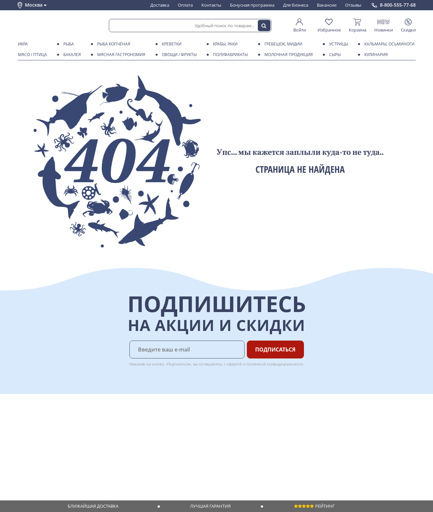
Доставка (159, 5)
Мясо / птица (31, 55)
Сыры (334, 55)
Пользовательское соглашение (50, 457)
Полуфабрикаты (229, 55)
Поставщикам (173, 418)
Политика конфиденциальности (51, 463)
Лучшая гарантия (210, 506)
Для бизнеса (295, 5)
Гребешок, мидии (282, 44)
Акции (24, 450)
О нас (23, 425)
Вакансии (326, 5)
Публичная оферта (37, 469)
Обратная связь (34, 437)
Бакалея (71, 55)
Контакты (211, 5)
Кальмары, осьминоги (388, 44)
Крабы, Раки (224, 44)
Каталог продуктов (37, 418)
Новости (26, 444)
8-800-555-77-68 (398, 5)
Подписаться (275, 349)
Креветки (170, 44)
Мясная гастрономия (120, 55)
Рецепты (110, 444)
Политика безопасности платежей (53, 476)
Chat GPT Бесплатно (308, 423)
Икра (22, 44)
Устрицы (337, 44)
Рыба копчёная (112, 44)
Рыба (67, 44)
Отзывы (353, 5)
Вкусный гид (114, 450)
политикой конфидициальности (275, 363)
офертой (234, 363)
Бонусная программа (252, 5)
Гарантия (110, 437)
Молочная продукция (287, 55)
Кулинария (375, 55)
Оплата (185, 5)
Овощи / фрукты (178, 55)
